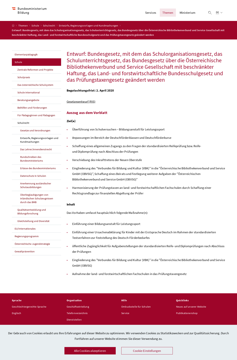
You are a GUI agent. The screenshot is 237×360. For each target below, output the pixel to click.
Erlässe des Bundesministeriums (38, 168)
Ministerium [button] (187, 13)
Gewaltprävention (25, 252)
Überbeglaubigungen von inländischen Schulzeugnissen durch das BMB (36, 199)
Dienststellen (74, 320)
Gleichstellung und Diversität (33, 221)
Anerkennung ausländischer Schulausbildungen (35, 185)
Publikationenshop (187, 313)
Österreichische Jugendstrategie (32, 244)
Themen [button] (167, 13)
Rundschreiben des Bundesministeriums (31, 159)
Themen (23, 26)
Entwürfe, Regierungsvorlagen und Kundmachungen (89, 26)
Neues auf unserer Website (191, 307)
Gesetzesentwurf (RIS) (81, 102)
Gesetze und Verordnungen (35, 131)
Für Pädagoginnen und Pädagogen (36, 115)
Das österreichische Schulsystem (35, 85)
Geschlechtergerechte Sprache (29, 307)
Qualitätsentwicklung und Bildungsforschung (31, 212)
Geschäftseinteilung (78, 307)
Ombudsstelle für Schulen (136, 307)
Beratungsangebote (28, 100)
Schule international (28, 93)
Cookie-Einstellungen (147, 351)
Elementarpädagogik (26, 55)
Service (125, 313)
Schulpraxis (23, 77)
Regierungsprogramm (27, 236)
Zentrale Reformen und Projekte (35, 70)
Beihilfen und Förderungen (32, 108)
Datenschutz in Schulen (33, 176)
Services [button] (150, 13)
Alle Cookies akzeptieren (90, 351)
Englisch (16, 313)
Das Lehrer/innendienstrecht (36, 150)
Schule (35, 26)
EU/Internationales (25, 229)
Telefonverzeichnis (77, 313)
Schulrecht (49, 26)
